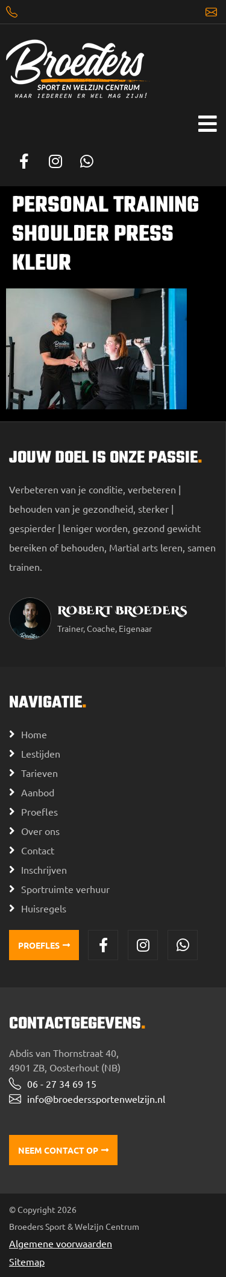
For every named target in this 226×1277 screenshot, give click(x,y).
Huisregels (43, 908)
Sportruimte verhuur (65, 889)
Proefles (39, 811)
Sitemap (27, 1261)
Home (34, 734)
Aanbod (37, 792)
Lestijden (40, 753)
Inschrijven (44, 869)
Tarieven (39, 773)
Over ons (40, 831)
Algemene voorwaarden (60, 1243)
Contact (37, 850)
